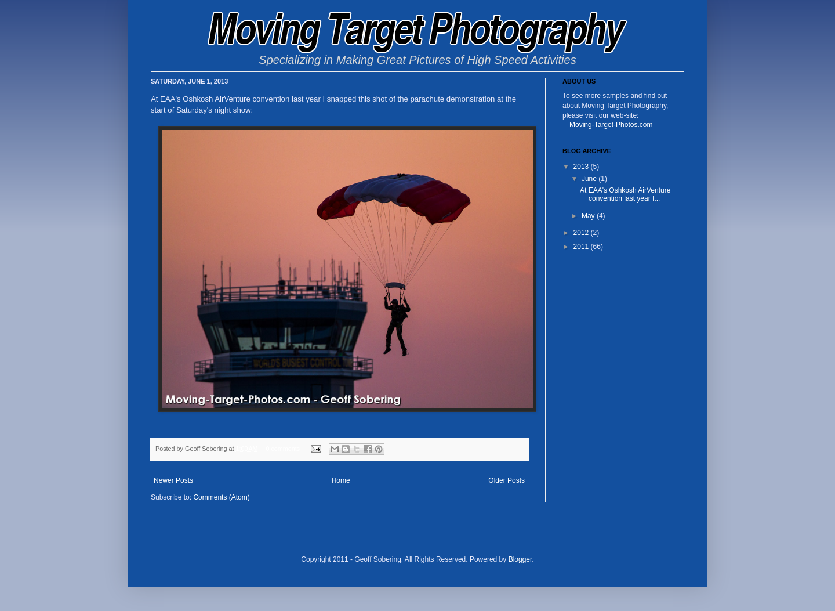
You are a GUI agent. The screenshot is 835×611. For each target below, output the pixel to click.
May (589, 216)
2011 (582, 247)
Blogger (520, 559)
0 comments (283, 448)
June (590, 179)
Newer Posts (173, 480)
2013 (582, 166)
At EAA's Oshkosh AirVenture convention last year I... (625, 194)
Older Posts (506, 480)
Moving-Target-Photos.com (610, 125)
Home (341, 480)
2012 (582, 233)
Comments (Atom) (221, 497)
